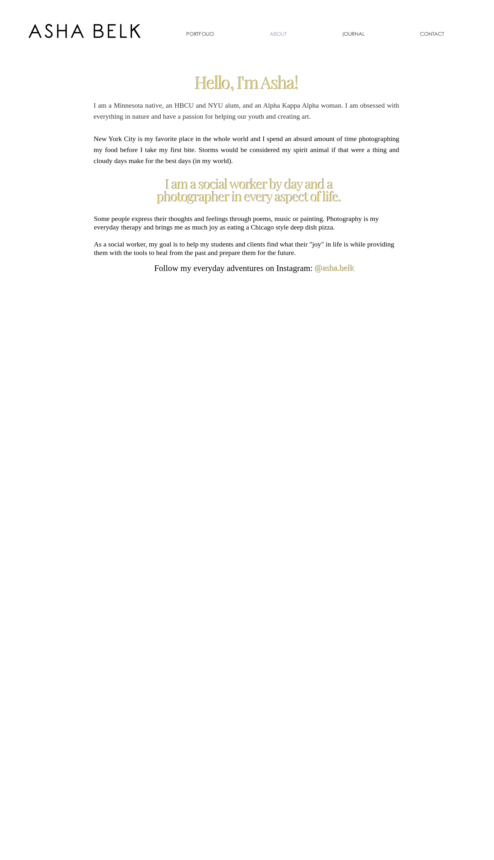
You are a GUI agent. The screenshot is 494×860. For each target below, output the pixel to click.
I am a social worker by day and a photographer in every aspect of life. (249, 190)
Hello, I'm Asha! (246, 82)
